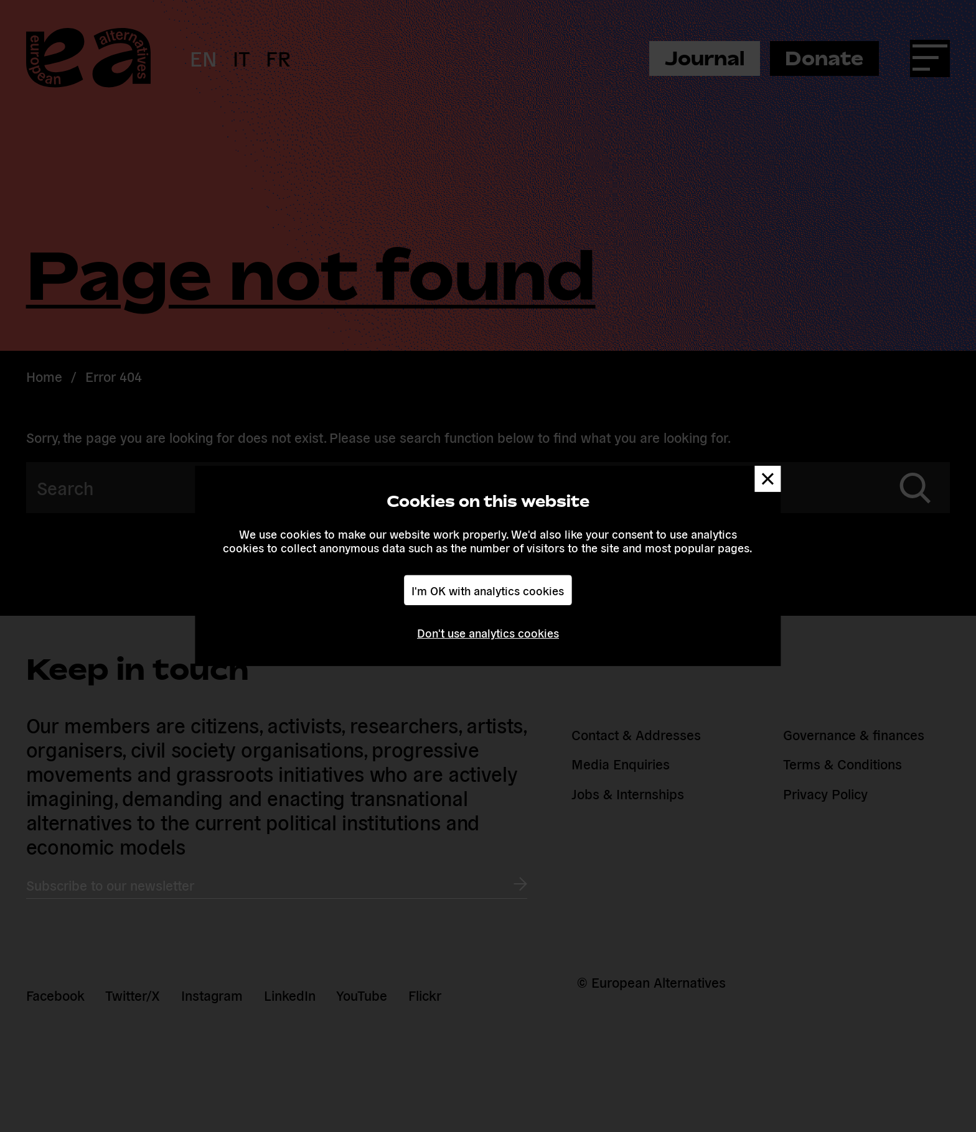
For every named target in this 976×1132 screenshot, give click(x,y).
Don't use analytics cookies (488, 632)
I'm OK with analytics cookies (487, 589)
